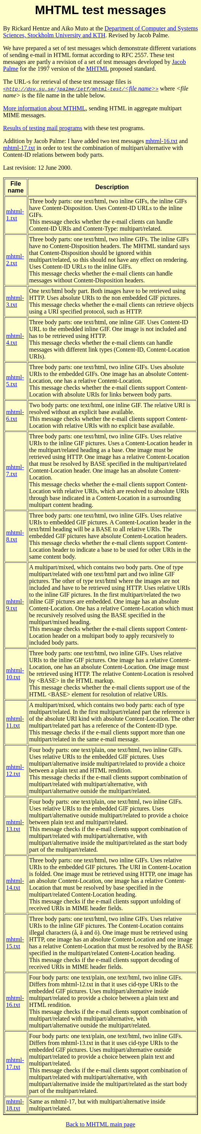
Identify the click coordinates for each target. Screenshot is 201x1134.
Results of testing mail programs (42, 128)
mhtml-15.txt (15, 942)
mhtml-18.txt (15, 1105)
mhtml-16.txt (161, 141)
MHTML (97, 68)
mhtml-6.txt (15, 415)
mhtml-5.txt (15, 380)
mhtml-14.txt (15, 884)
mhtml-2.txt (15, 259)
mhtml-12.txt (15, 770)
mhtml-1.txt (15, 214)
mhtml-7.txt (15, 470)
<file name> (80, 88)
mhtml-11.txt (15, 722)
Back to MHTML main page (100, 1124)
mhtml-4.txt (15, 339)
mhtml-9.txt (15, 605)
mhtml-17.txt (19, 148)
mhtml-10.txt (15, 673)
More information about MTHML (44, 108)
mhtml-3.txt (15, 301)
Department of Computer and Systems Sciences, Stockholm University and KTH (100, 31)
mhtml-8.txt (15, 536)
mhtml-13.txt (15, 825)
